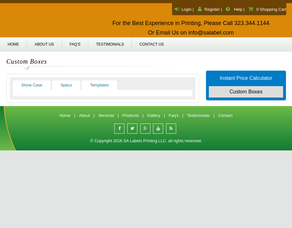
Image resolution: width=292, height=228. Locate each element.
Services (106, 115)
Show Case (31, 85)
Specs (66, 85)
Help (238, 9)
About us (44, 44)
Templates (99, 85)
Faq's (75, 44)
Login (187, 9)
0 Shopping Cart (271, 9)
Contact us (151, 44)
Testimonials (110, 44)
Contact (225, 115)
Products (131, 115)
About (84, 115)
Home (13, 44)
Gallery (153, 115)
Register (212, 9)
